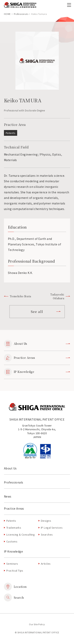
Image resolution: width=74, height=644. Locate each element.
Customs (11, 541)
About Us (37, 344)
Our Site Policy (37, 624)
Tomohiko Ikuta (17, 296)
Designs (46, 520)
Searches (47, 534)
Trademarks (13, 527)
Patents (11, 520)
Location (15, 587)
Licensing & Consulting (20, 534)
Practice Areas (37, 358)
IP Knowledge (37, 372)
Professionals (21, 13)
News (7, 496)
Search (14, 597)
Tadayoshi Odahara (60, 296)
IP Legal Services (52, 527)
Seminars (12, 563)
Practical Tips (14, 570)
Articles (46, 563)
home (7, 13)
